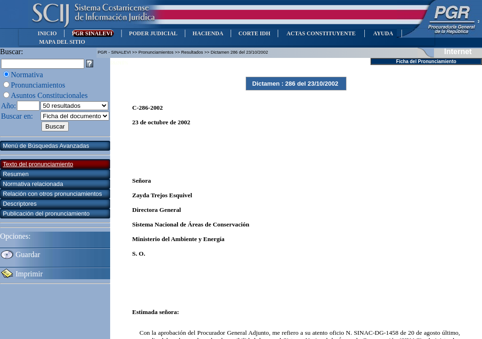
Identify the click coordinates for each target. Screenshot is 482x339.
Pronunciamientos (38, 85)
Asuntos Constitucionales (49, 95)
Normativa (27, 75)
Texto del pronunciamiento (38, 164)
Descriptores (20, 203)
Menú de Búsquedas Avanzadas (46, 145)
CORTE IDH (254, 33)
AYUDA (383, 33)
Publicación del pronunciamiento (46, 213)
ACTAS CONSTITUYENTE (321, 33)
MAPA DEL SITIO (62, 42)
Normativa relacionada (33, 183)
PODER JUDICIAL (153, 33)
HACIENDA (208, 33)
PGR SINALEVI (93, 33)
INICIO (47, 33)
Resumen (16, 174)
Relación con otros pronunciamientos (52, 193)
